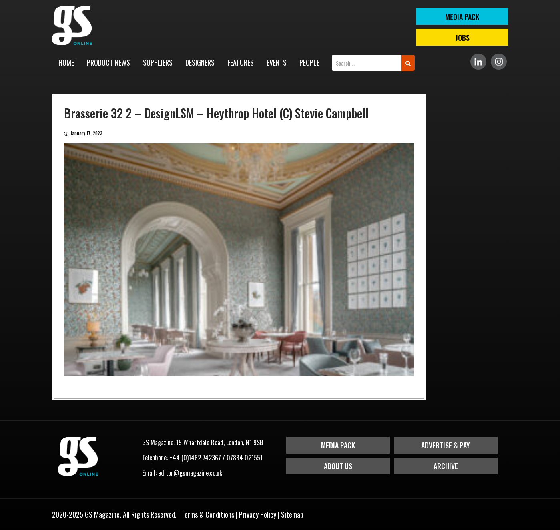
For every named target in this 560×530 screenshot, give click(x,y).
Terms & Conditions (207, 514)
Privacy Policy (257, 514)
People (309, 62)
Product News (108, 62)
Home (66, 62)
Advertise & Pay (445, 445)
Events (277, 62)
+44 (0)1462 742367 (195, 457)
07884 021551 (245, 457)
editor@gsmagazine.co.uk (190, 473)
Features (240, 62)
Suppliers (158, 62)
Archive (446, 466)
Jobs (462, 37)
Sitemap (292, 514)
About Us (338, 466)
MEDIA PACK (462, 17)
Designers (200, 62)
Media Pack (338, 445)
